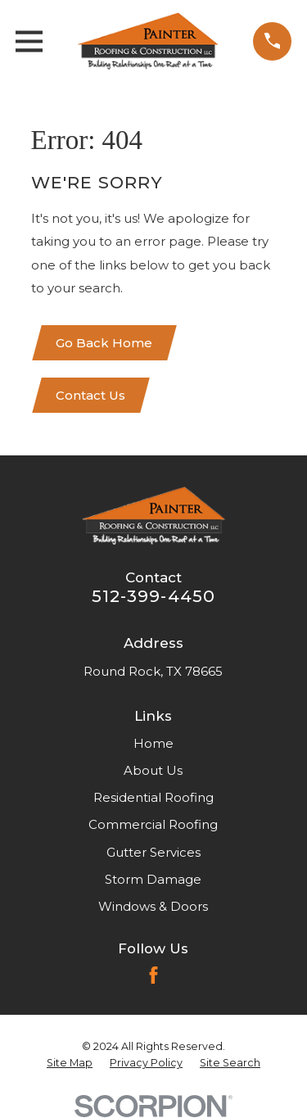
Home (153, 743)
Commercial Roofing (153, 824)
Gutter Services (153, 852)
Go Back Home (104, 343)
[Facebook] (153, 975)
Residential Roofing (153, 797)
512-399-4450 (153, 596)
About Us (153, 770)
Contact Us (90, 395)
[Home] (148, 41)
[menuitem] (70, 1063)
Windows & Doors (153, 906)
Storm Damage (153, 879)
